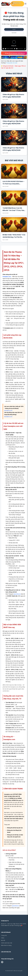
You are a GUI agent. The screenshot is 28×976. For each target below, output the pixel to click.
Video (2, 938)
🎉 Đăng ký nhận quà (16, 3)
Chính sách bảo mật (6, 943)
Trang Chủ (4, 935)
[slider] (7, 48)
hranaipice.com (7, 276)
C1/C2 (14, 29)
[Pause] (3, 48)
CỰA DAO (14, 32)
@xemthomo (17, 594)
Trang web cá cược (13, 19)
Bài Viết (3, 940)
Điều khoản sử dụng (6, 945)
